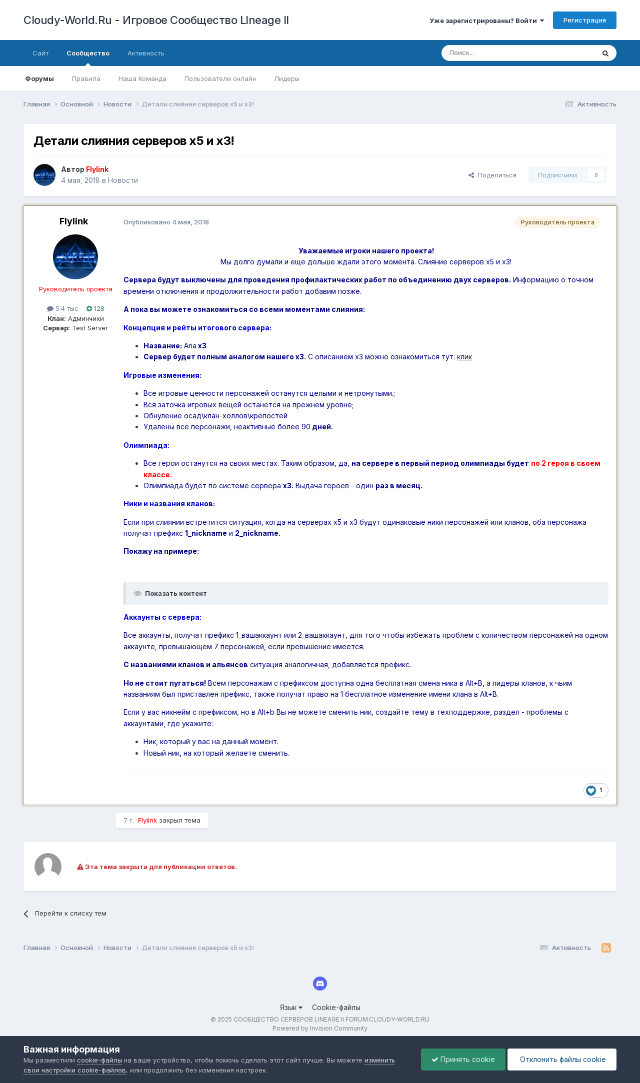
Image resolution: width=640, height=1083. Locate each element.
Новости (123, 180)
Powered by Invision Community (320, 1028)
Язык (291, 1007)
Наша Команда (142, 78)
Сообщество (88, 57)
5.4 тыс (62, 308)
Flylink (74, 221)
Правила (86, 78)
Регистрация (585, 20)
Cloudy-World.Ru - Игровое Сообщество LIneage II (156, 19)
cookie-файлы (99, 1060)
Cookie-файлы (336, 1007)
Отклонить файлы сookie (562, 1059)
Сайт (40, 53)
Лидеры (287, 78)
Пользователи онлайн (220, 78)
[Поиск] (495, 53)
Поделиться (492, 175)
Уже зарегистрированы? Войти (487, 20)
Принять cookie (463, 1059)
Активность (146, 53)
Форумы (39, 78)
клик (464, 356)
